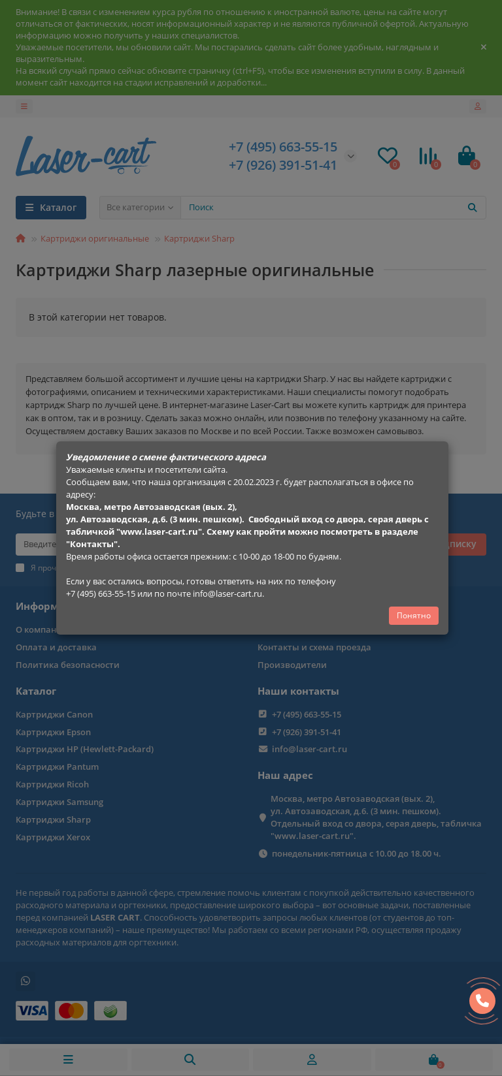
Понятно (414, 615)
